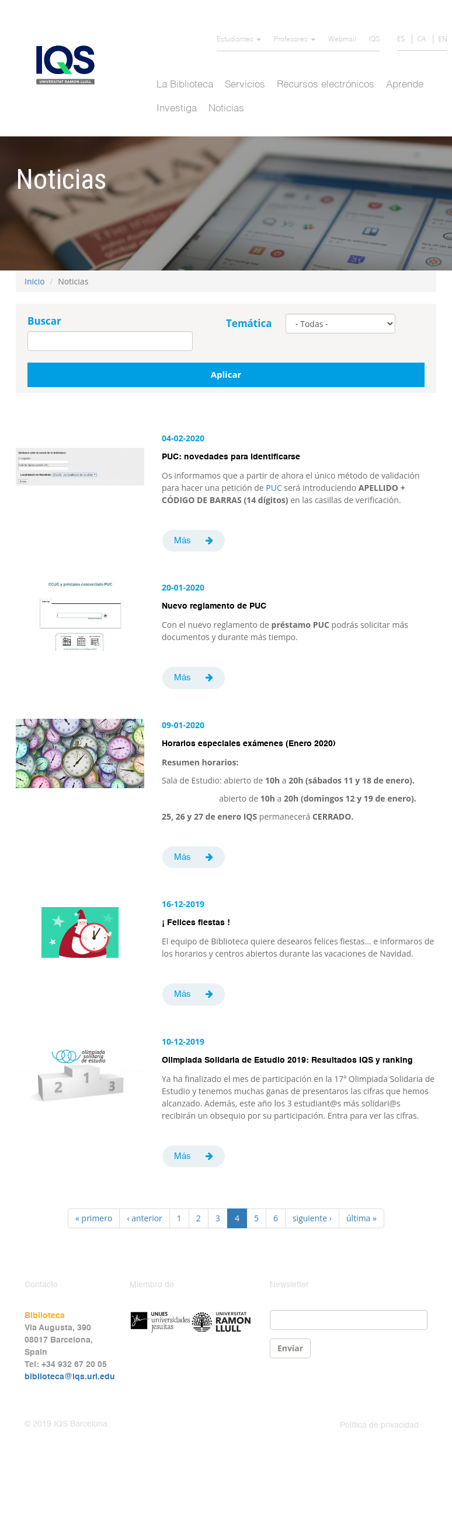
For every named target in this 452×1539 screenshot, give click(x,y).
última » (361, 1218)
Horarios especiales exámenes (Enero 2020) (249, 744)
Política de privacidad (379, 1425)
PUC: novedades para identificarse (231, 457)
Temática (249, 323)
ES (401, 39)
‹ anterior (144, 1218)
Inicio (35, 281)
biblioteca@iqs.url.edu (70, 1377)
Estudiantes (239, 39)
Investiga (177, 109)
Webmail (342, 39)
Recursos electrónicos (325, 85)
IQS (374, 39)
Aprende (404, 85)
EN (442, 39)
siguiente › (312, 1218)
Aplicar (226, 374)
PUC (273, 487)
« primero (93, 1218)
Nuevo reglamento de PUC (214, 606)
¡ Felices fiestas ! (196, 923)
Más (182, 540)
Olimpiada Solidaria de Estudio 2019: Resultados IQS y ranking (287, 1060)
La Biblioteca (185, 85)
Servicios (245, 85)
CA (421, 39)
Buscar (44, 321)
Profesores (294, 39)
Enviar (290, 1348)
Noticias (226, 109)
